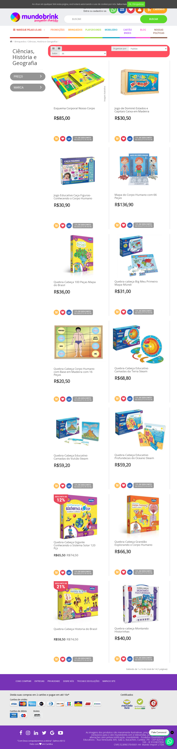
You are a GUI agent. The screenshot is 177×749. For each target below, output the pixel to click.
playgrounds (93, 30)
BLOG (143, 30)
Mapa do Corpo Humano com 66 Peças (136, 194)
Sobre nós (68, 681)
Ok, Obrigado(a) (136, 4)
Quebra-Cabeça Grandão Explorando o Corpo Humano (133, 541)
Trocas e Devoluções (88, 681)
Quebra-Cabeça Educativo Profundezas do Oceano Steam (134, 455)
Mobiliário (111, 30)
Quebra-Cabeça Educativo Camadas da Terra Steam (131, 368)
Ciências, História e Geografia (42, 41)
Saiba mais (122, 4)
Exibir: (55, 53)
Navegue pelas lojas (27, 29)
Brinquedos (75, 30)
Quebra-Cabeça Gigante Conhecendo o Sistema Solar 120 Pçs (74, 547)
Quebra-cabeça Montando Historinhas (132, 628)
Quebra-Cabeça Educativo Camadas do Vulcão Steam (71, 459)
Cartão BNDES (127, 31)
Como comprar (23, 681)
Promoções (58, 30)
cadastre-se (99, 11)
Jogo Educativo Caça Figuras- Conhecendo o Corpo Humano (73, 199)
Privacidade (54, 681)
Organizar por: (120, 48)
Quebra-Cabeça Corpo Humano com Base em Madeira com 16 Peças (74, 373)
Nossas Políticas (158, 31)
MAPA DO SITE (109, 681)
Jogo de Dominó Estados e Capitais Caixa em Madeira (132, 110)
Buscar (153, 19)
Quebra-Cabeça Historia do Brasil (75, 630)
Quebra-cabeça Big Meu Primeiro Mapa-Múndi (136, 281)
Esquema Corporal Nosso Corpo (74, 108)
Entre (86, 11)
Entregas (39, 681)
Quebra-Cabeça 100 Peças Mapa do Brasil (75, 285)
